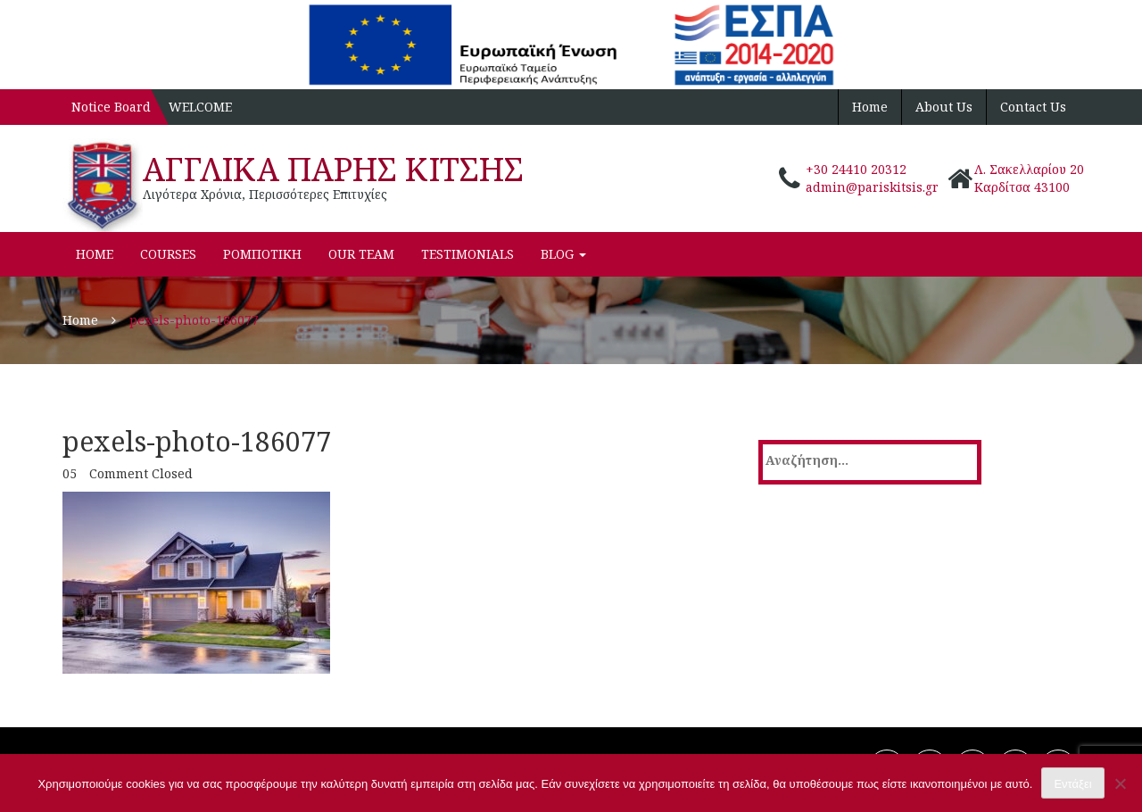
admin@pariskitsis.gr (872, 186)
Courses (168, 253)
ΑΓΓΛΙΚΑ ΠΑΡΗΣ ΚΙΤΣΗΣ (333, 169)
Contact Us (1033, 106)
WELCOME (200, 106)
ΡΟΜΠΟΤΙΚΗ (262, 253)
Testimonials (467, 253)
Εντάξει (1072, 784)
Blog (563, 253)
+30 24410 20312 (856, 169)
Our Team (361, 253)
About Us (943, 106)
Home (870, 106)
